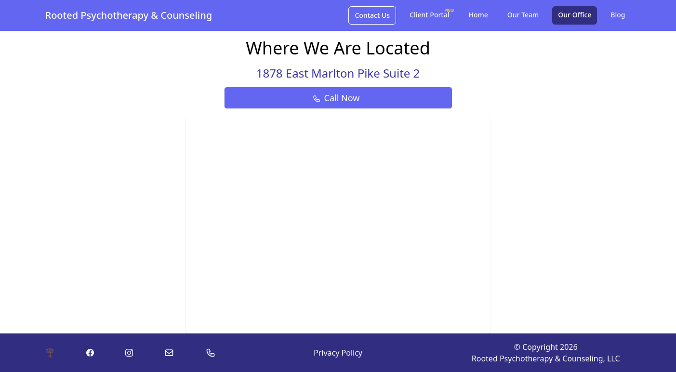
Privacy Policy (338, 352)
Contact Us (372, 15)
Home (478, 14)
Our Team (523, 14)
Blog (617, 14)
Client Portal (432, 12)
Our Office (574, 14)
